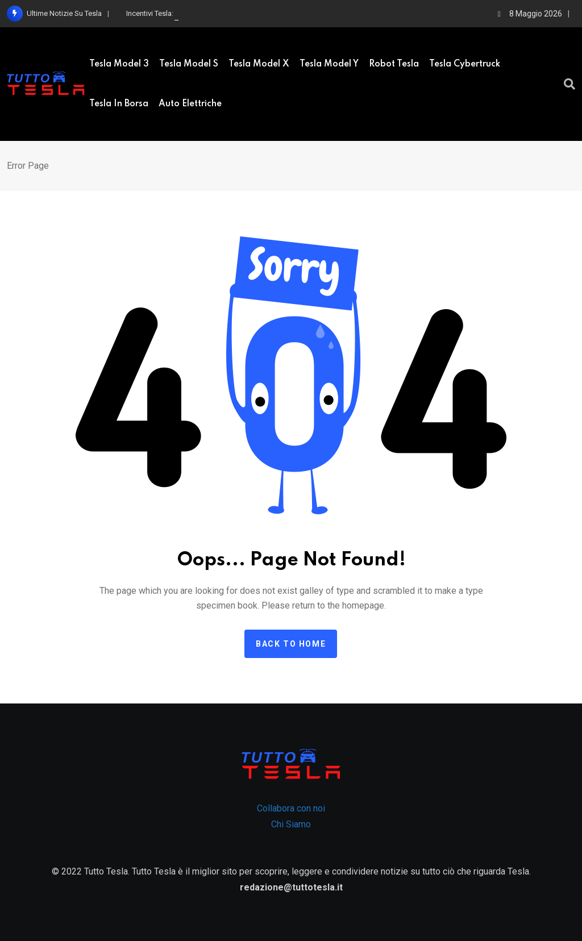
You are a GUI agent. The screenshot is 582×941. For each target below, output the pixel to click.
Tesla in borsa (118, 104)
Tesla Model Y (329, 64)
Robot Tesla (394, 64)
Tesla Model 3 (119, 64)
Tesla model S (188, 64)
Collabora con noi (291, 808)
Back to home (291, 643)
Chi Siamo (291, 824)
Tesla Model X (258, 64)
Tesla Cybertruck (464, 64)
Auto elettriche (190, 104)
